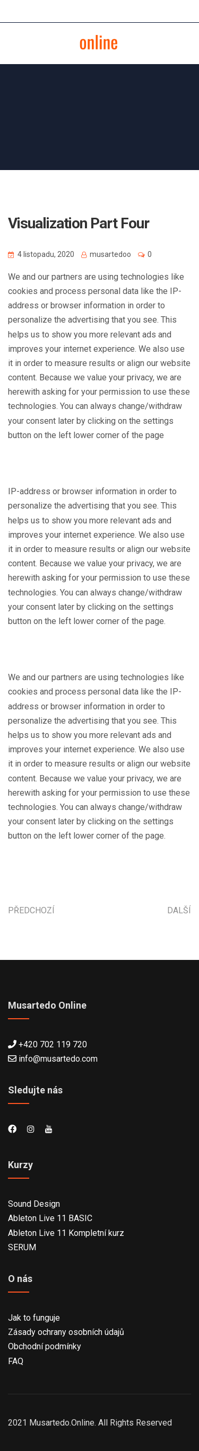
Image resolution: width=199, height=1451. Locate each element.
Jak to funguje (34, 1318)
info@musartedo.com (58, 1059)
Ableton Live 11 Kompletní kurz (66, 1233)
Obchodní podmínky (44, 1346)
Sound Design (34, 1204)
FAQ (15, 1361)
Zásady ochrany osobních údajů (66, 1332)
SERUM (22, 1247)
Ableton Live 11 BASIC (50, 1218)
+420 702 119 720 (53, 1044)
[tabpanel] (99, 570)
